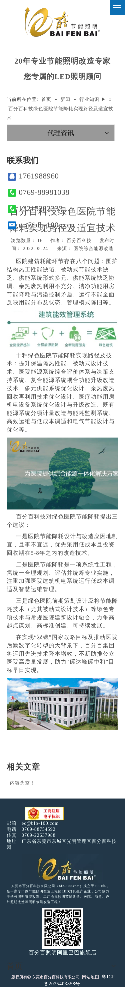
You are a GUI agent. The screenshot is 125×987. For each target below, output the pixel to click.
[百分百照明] (62, 22)
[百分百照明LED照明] (62, 868)
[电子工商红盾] (44, 814)
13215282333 (35, 208)
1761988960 (33, 175)
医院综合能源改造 (94, 248)
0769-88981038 (38, 192)
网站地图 (90, 977)
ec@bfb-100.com (41, 224)
